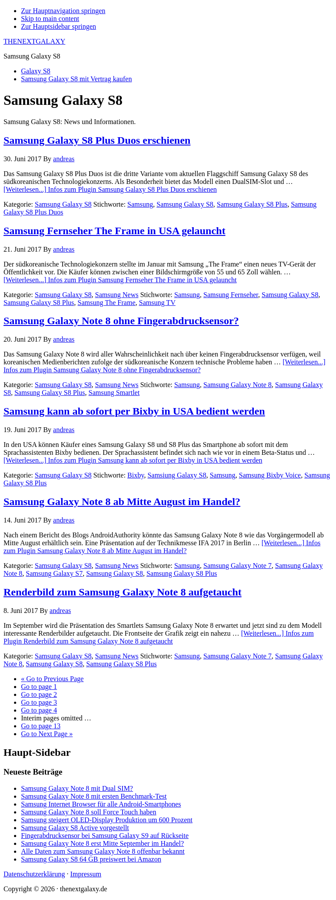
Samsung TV (157, 302)
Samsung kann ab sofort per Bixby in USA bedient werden (134, 411)
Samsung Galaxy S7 (54, 573)
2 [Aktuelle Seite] (39, 694)
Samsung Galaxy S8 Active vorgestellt (75, 827)
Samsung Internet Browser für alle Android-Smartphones (101, 804)
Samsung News (116, 294)
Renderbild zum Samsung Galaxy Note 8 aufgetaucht (123, 592)
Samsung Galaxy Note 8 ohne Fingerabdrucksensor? (121, 320)
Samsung (140, 204)
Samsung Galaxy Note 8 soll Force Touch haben (88, 812)
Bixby (135, 475)
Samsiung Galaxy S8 (176, 475)
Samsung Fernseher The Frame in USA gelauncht (114, 230)
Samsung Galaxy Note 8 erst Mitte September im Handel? (102, 843)
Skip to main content (50, 18)
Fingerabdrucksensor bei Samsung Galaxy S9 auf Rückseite (105, 835)
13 (40, 726)
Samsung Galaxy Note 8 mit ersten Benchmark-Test (94, 796)
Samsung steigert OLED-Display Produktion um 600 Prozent (106, 820)
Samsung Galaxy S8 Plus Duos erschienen (97, 140)
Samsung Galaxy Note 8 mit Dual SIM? (77, 788)
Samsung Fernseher (230, 294)
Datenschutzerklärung (34, 874)
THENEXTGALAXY (34, 41)
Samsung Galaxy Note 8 (237, 384)
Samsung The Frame (106, 302)
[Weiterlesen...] (110, 189)
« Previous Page (52, 678)
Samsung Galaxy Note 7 (237, 565)
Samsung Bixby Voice (270, 475)
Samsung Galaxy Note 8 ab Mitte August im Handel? (122, 501)
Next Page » (47, 733)
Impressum (85, 874)
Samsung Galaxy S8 (63, 204)
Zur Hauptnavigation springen (63, 10)
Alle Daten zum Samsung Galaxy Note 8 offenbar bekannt (103, 851)
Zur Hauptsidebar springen (58, 26)
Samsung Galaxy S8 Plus (252, 204)
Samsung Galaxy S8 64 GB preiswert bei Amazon (91, 859)
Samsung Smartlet (114, 392)
